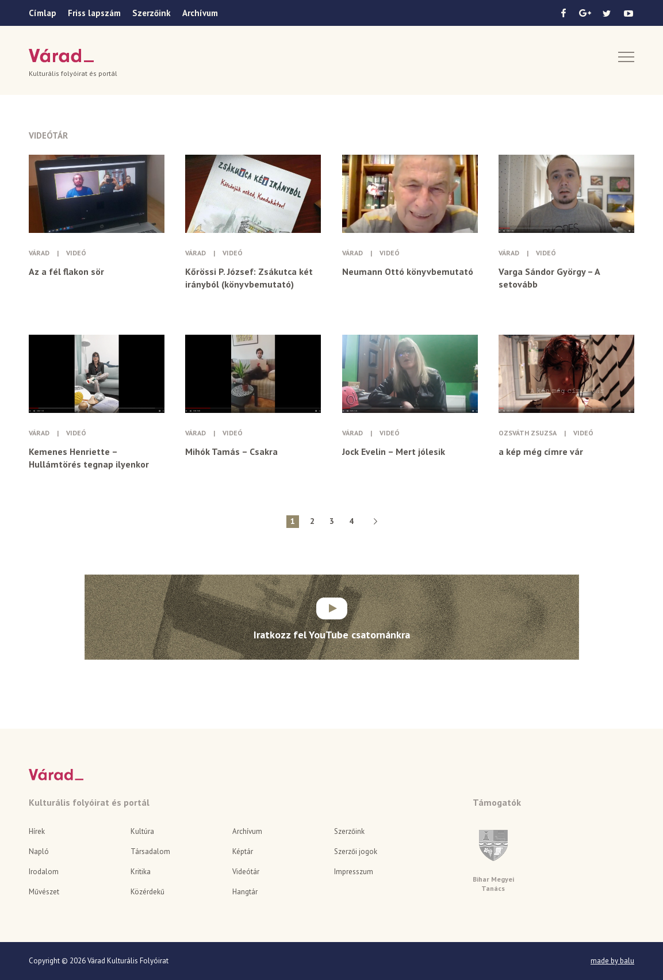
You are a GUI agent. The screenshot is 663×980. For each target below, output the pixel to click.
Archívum (200, 12)
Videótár (245, 871)
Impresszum (353, 871)
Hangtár (245, 892)
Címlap (42, 12)
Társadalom (150, 851)
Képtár (242, 851)
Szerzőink (151, 12)
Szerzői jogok (355, 851)
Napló (39, 851)
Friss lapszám (94, 12)
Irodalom (44, 871)
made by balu (612, 961)
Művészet (44, 892)
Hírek (37, 831)
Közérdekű (147, 892)
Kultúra (142, 831)
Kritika (141, 871)
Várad (61, 56)
